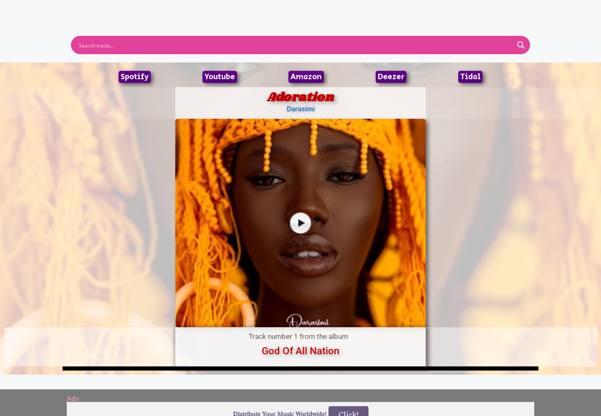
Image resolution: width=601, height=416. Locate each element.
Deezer (391, 77)
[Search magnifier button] (521, 45)
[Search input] (295, 45)
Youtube (220, 77)
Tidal (470, 77)
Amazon (306, 77)
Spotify (135, 77)
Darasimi (301, 109)
